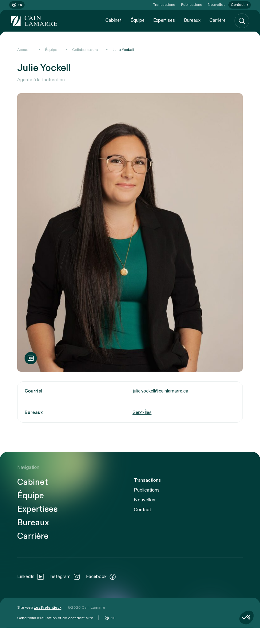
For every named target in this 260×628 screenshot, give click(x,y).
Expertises (164, 20)
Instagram (64, 576)
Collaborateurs (85, 49)
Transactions (164, 4)
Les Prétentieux (47, 607)
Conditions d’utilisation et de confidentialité (55, 617)
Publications (191, 4)
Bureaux (192, 20)
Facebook (101, 576)
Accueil (23, 49)
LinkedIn (30, 576)
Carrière (217, 20)
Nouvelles (216, 4)
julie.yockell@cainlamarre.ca (160, 391)
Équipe (137, 20)
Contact (238, 4)
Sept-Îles (142, 412)
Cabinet (113, 20)
